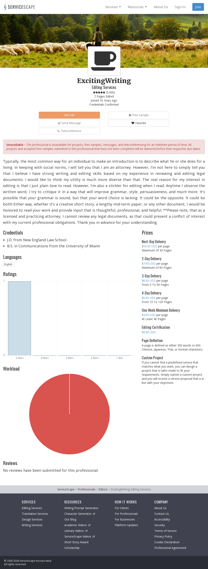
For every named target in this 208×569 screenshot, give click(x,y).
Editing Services (32, 508)
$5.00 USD (149, 332)
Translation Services (35, 514)
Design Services (32, 519)
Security (159, 525)
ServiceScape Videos (79, 536)
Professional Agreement (170, 548)
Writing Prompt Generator (81, 508)
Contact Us (161, 514)
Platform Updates (126, 525)
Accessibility (162, 519)
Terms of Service (165, 531)
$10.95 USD (149, 246)
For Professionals (126, 514)
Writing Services (32, 525)
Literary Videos (76, 531)
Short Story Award (76, 542)
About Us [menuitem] (161, 7)
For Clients (122, 508)
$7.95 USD (149, 263)
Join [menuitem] (198, 7)
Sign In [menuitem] (180, 7)
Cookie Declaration (167, 542)
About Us (160, 508)
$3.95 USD (149, 315)
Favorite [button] (138, 123)
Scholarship (71, 548)
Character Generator (79, 514)
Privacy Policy (163, 536)
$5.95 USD (149, 298)
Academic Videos (77, 525)
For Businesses (125, 519)
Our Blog (70, 519)
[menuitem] (113, 7)
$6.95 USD (149, 280)
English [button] (8, 264)
